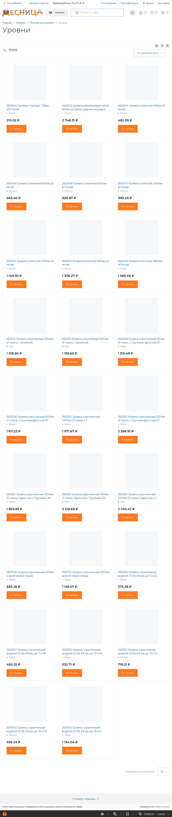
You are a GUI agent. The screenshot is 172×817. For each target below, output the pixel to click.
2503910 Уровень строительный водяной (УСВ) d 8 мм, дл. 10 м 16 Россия (82, 653)
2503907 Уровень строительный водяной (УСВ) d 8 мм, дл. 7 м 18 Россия (26, 653)
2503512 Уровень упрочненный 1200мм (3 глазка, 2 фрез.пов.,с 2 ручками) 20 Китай (30, 498)
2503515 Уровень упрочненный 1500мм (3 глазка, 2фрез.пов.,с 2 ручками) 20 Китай (85, 498)
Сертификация (129, 3)
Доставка (163, 3)
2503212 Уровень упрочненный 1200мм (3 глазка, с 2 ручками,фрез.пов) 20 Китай (141, 420)
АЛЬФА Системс (161, 807)
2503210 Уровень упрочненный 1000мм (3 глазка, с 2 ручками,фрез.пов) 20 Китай (81, 420)
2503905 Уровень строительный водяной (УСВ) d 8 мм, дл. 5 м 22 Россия (137, 576)
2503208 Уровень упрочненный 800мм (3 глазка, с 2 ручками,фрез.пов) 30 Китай (30, 420)
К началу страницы (86, 798)
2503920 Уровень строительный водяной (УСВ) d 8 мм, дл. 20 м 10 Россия (27, 731)
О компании (108, 3)
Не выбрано (12, 3)
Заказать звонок (39, 3)
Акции (148, 3)
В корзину (16, 128)
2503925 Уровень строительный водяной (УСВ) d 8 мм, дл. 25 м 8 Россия (81, 731)
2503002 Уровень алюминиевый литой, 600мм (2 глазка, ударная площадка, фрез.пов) (85, 109)
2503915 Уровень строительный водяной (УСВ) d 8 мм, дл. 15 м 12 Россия (137, 653)
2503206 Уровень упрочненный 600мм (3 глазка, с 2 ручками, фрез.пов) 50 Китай (141, 342)
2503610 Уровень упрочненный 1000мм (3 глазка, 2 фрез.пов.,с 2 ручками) (137, 498)
